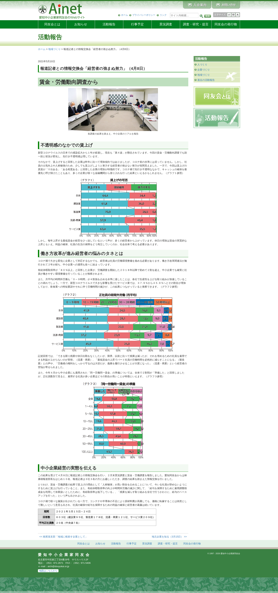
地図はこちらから (48, 570)
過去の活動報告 (206, 80)
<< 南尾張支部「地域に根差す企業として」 (63, 536)
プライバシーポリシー (143, 15)
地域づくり (203, 74)
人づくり (202, 64)
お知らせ (80, 24)
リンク (163, 15)
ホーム (124, 15)
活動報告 (109, 24)
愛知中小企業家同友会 (64, 555)
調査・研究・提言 (195, 24)
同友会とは (52, 24)
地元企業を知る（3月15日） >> (169, 536)
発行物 (226, 24)
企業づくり (203, 69)
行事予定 (137, 24)
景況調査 (165, 24)
